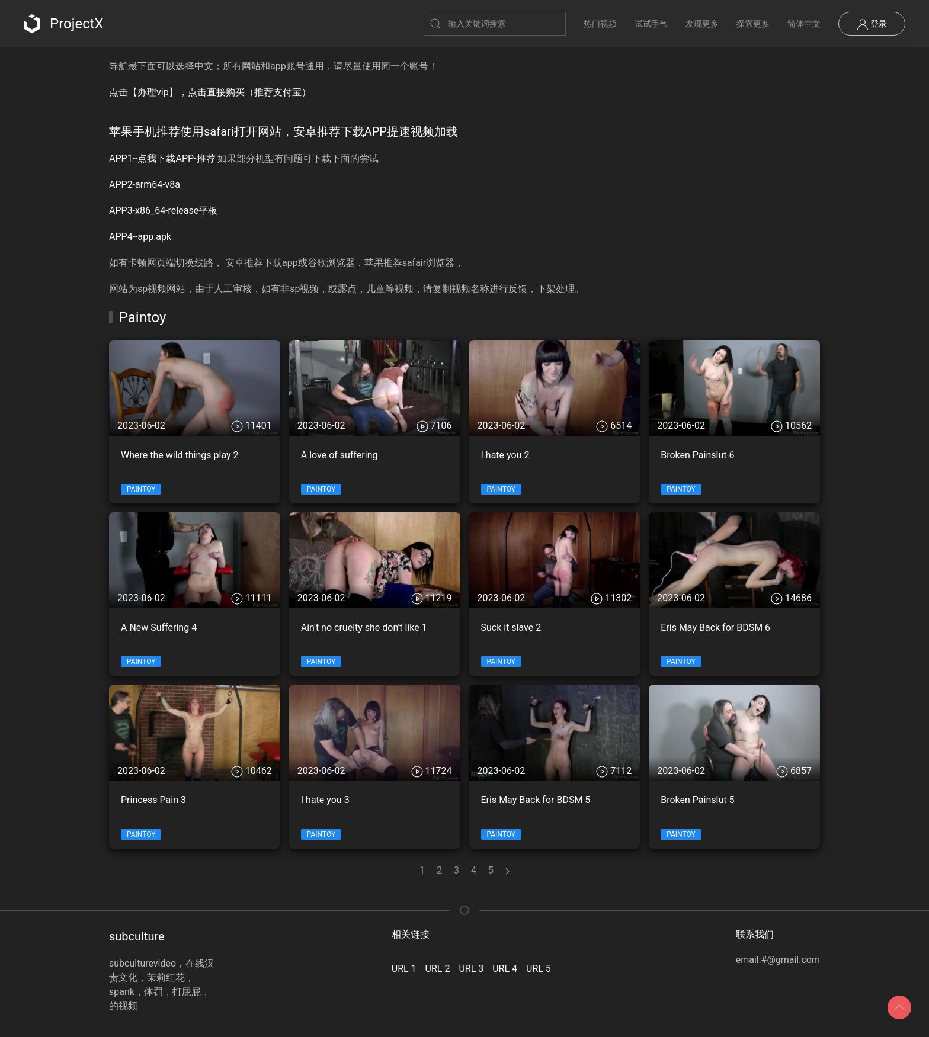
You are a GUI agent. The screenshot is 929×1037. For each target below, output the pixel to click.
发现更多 (702, 23)
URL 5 (538, 968)
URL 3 (471, 968)
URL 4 (504, 968)
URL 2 (437, 968)
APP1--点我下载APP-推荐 (162, 158)
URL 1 (404, 968)
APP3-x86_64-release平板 (163, 210)
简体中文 (804, 23)
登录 (872, 24)
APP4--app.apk (140, 236)
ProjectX (64, 24)
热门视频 (600, 23)
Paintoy (141, 489)
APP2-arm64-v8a (144, 184)
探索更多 (753, 23)
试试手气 (651, 23)
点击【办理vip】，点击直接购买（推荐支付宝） (210, 92)
